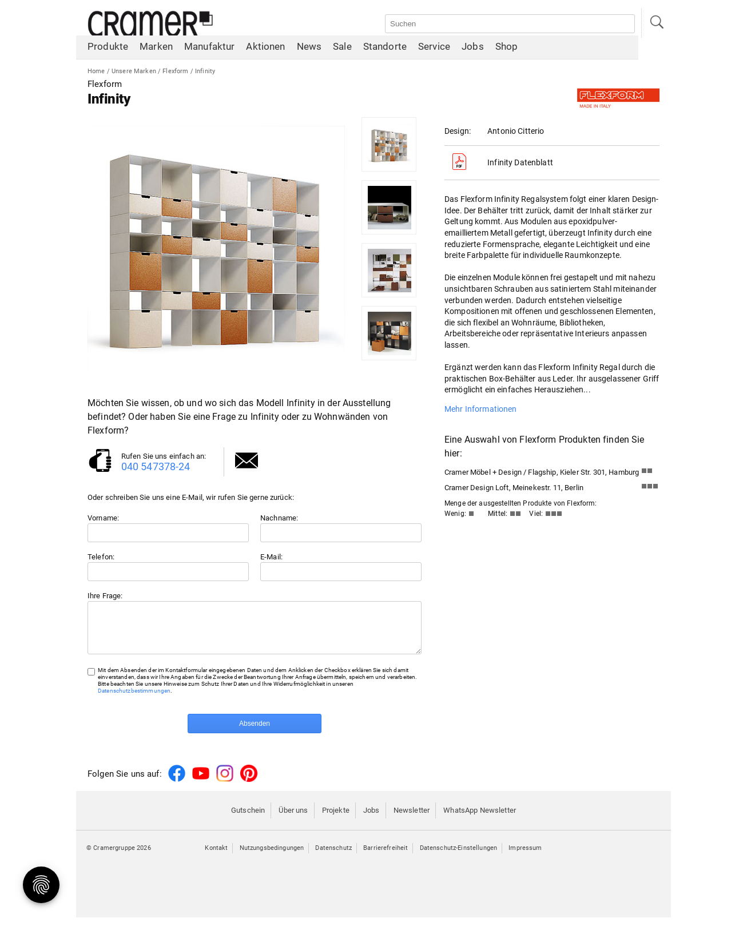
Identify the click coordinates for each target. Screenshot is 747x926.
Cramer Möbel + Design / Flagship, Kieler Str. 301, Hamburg (541, 472)
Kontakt (216, 856)
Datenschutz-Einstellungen (459, 856)
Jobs (473, 48)
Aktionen (265, 48)
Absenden (254, 732)
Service (434, 48)
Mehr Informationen (480, 409)
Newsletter (412, 818)
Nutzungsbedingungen (272, 856)
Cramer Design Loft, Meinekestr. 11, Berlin (513, 487)
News (309, 48)
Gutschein (248, 818)
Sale (342, 48)
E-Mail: (271, 557)
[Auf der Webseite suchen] (510, 23)
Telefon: (101, 557)
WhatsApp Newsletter (479, 818)
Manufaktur (209, 48)
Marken (156, 48)
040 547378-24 (155, 466)
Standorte (385, 48)
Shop (506, 48)
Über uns (293, 818)
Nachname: (279, 518)
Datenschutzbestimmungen (134, 699)
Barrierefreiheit (385, 856)
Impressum (525, 856)
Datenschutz (333, 856)
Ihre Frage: (105, 595)
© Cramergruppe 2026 (118, 856)
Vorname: (103, 518)
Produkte (108, 48)
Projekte (335, 818)
